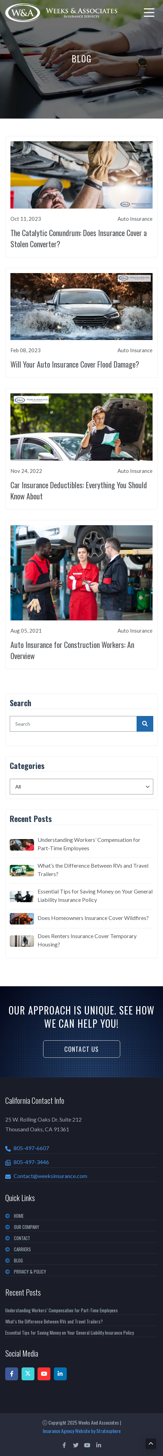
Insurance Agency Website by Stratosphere (82, 1430)
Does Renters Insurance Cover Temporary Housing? (87, 940)
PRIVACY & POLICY (30, 1271)
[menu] (149, 12)
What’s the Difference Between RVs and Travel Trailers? (93, 869)
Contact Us (81, 1049)
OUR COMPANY (26, 1226)
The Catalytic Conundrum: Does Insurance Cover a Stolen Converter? (78, 238)
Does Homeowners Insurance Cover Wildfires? (93, 917)
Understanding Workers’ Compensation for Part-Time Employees (89, 843)
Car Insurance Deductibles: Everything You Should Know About (78, 490)
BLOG (18, 1260)
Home (19, 1215)
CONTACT (22, 1238)
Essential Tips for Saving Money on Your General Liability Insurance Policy (95, 895)
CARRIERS (22, 1249)
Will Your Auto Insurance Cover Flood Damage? (74, 364)
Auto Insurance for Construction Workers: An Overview (72, 650)
